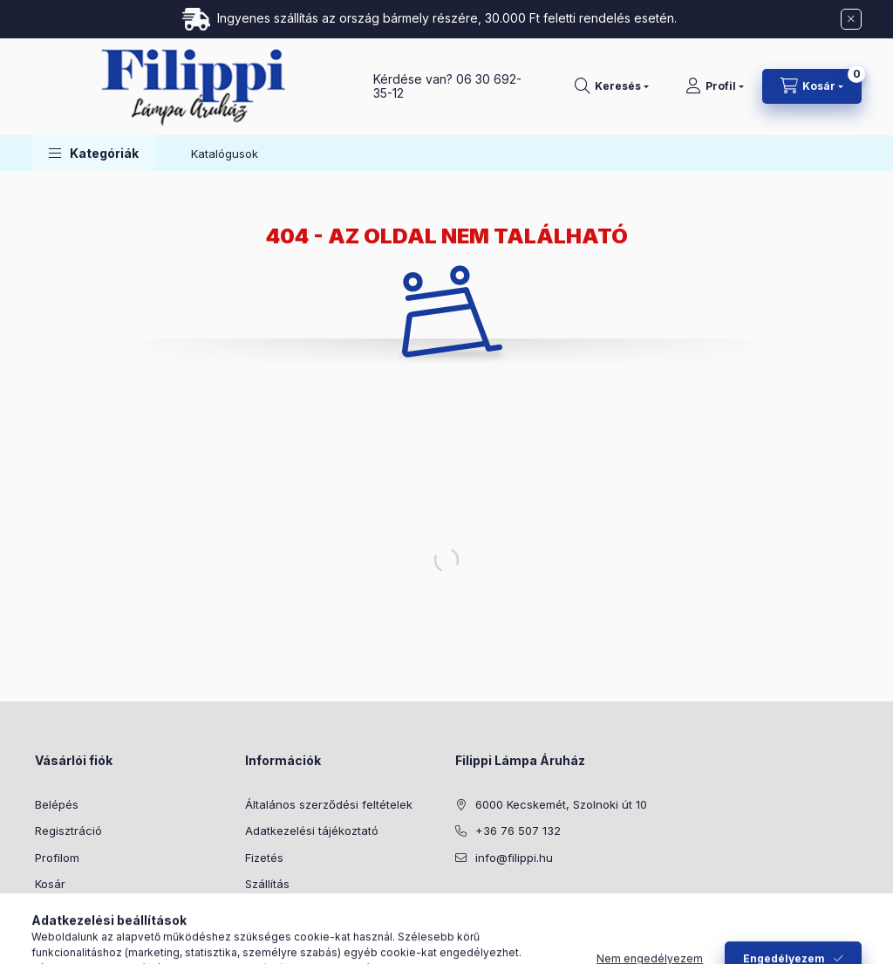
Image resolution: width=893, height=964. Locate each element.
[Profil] (714, 86)
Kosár (50, 884)
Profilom (57, 858)
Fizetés (264, 858)
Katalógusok (224, 154)
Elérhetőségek (284, 911)
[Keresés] (611, 86)
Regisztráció (68, 831)
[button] (93, 153)
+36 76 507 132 (518, 831)
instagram (495, 901)
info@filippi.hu (514, 858)
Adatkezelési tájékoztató (311, 831)
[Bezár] (851, 19)
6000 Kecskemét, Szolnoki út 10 (561, 804)
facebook (460, 901)
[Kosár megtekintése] (812, 86)
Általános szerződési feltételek (328, 804)
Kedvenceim (68, 911)
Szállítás (267, 884)
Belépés (56, 804)
